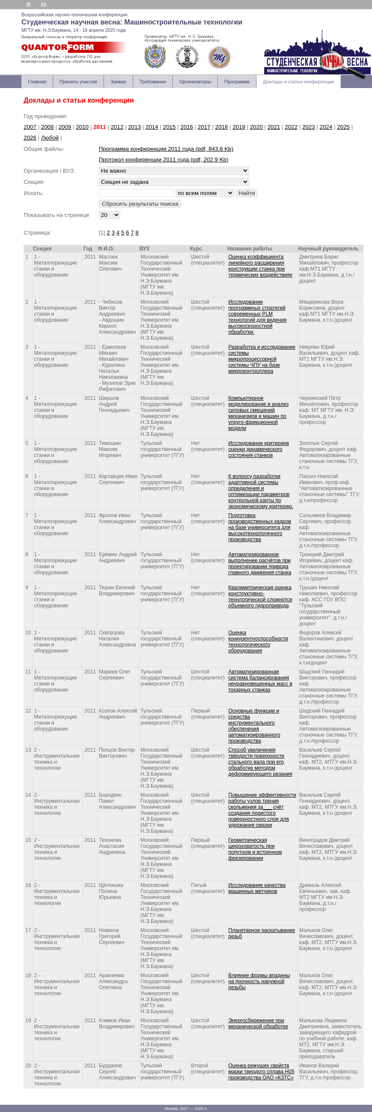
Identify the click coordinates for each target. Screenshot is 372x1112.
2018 (221, 127)
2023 (308, 127)
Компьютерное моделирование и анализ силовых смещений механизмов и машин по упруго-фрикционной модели (258, 413)
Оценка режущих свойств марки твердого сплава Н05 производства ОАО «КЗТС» (261, 1072)
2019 (238, 127)
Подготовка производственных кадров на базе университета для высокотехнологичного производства (259, 527)
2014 (152, 127)
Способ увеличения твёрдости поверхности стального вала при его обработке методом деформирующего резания (260, 762)
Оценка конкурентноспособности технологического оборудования (258, 642)
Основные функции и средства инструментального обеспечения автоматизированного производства (254, 726)
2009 (64, 127)
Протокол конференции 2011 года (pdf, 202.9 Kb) (164, 159)
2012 (117, 127)
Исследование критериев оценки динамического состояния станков (258, 449)
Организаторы (195, 81)
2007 (30, 127)
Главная (37, 81)
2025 (343, 127)
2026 (30, 137)
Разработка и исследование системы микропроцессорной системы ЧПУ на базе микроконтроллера (261, 359)
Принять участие (79, 81)
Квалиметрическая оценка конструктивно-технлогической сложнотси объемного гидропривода (260, 597)
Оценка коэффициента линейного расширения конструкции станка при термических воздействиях (260, 266)
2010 (82, 127)
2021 (273, 127)
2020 (256, 127)
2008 (47, 127)
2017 (204, 127)
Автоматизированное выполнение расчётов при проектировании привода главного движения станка (259, 563)
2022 (291, 127)
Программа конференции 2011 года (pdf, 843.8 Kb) (166, 149)
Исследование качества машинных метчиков (256, 888)
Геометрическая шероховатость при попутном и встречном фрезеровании (255, 849)
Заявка (118, 81)
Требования (153, 81)
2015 (169, 127)
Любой (50, 137)
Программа (237, 81)
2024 (326, 127)
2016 (186, 127)
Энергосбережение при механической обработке (258, 1024)
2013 (134, 127)
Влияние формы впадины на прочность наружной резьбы (259, 981)
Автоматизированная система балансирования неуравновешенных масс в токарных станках (260, 681)
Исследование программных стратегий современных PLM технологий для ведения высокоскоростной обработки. (257, 317)
